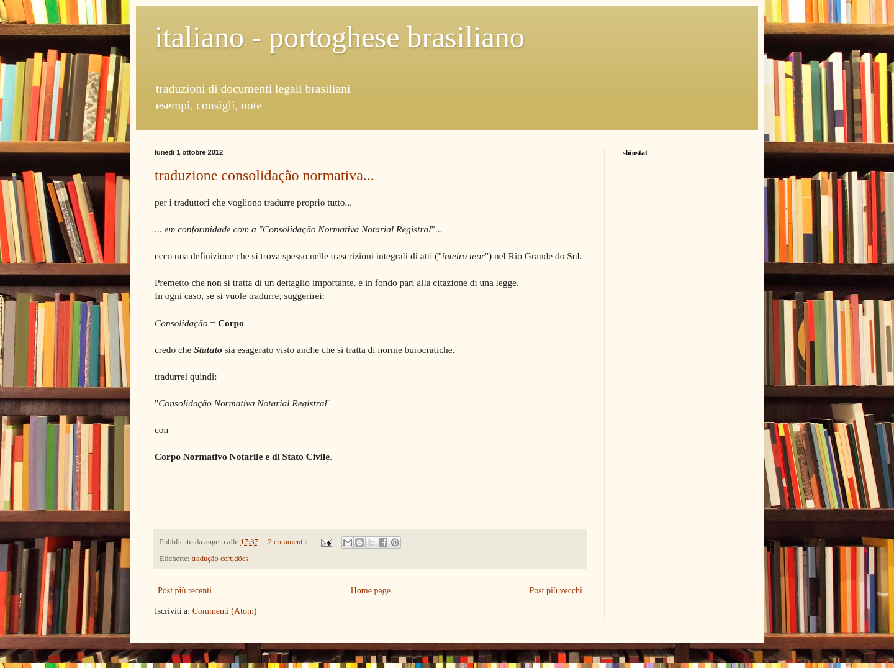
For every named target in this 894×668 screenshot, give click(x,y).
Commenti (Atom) (224, 611)
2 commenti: (288, 542)
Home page (371, 590)
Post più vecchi (555, 590)
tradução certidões (219, 558)
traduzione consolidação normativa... (264, 175)
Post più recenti (185, 590)
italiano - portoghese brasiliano (340, 37)
